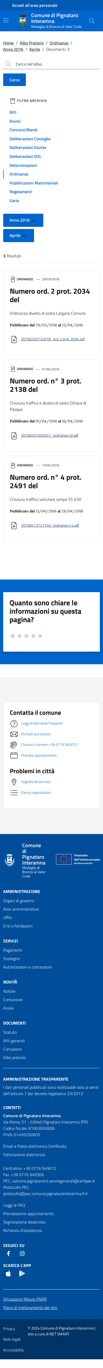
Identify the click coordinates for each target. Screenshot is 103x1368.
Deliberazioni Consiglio (30, 139)
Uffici (7, 917)
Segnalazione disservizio (24, 1222)
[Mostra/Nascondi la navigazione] (6, 20)
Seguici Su (13, 1245)
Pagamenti (12, 950)
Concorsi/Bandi (24, 130)
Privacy (9, 1329)
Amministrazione (21, 891)
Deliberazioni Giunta (28, 147)
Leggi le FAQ (14, 1205)
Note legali (12, 1339)
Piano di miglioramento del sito (30, 1307)
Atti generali (14, 1040)
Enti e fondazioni (17, 926)
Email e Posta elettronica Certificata (34, 1146)
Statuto (10, 1032)
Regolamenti (21, 191)
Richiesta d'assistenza (22, 1230)
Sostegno (11, 958)
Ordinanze (59, 43)
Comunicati (13, 999)
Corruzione (12, 1049)
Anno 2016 (13, 49)
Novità (10, 982)
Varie (14, 200)
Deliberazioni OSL (25, 156)
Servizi (10, 941)
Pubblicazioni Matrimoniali (34, 183)
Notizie (9, 991)
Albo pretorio (14, 1057)
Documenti (14, 1023)
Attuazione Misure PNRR (25, 1299)
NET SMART (59, 1334)
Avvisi (15, 121)
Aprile (34, 49)
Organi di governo (18, 900)
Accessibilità (13, 1350)
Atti (13, 112)
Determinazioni (23, 165)
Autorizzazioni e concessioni (27, 967)
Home (8, 43)
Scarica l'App (17, 1265)
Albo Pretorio (32, 43)
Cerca (15, 80)
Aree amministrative (21, 909)
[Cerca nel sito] (92, 21)
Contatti (12, 1107)
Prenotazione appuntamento (28, 1213)
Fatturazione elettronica (24, 1154)
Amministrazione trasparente (35, 1079)
